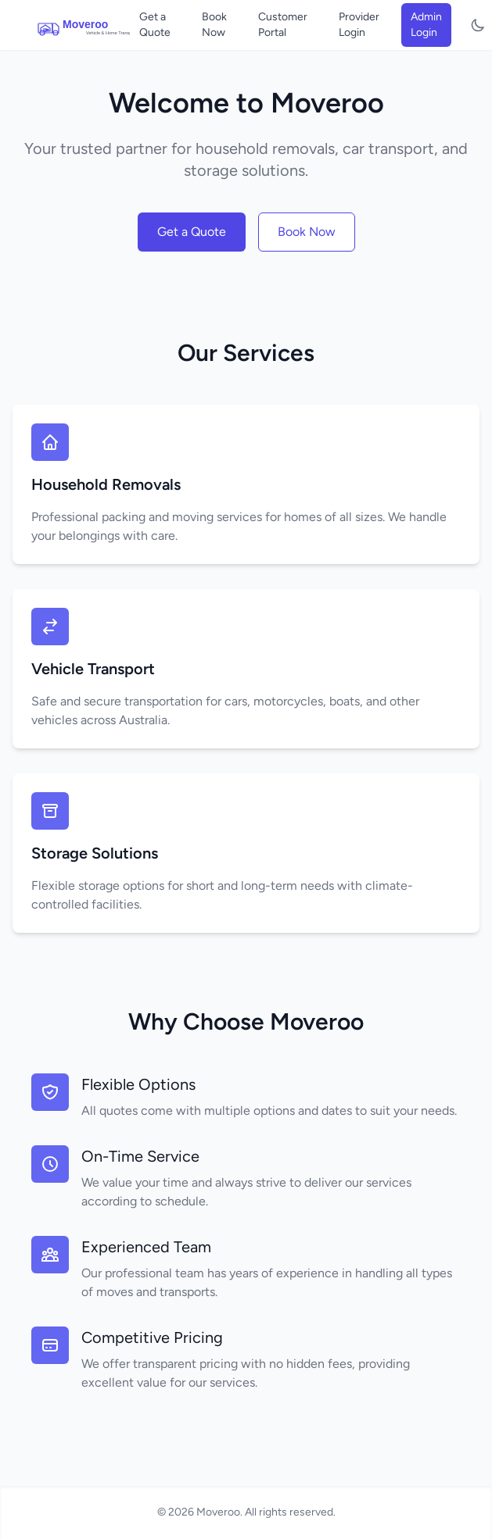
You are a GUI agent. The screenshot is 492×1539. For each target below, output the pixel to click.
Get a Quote (155, 24)
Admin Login (426, 24)
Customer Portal (282, 24)
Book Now (214, 24)
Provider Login (359, 24)
